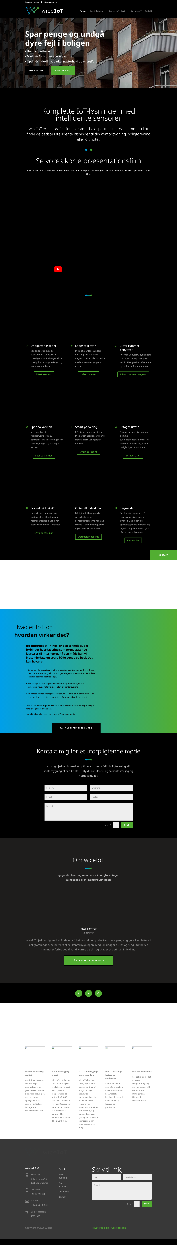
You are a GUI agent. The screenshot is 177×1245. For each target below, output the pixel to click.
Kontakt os (62, 70)
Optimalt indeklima (88, 536)
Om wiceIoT (136, 11)
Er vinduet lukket (43, 532)
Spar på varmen (44, 455)
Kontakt (148, 11)
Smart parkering (88, 451)
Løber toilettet (88, 374)
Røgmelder (133, 540)
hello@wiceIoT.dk (39, 1205)
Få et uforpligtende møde (76, 728)
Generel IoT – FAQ (117, 11)
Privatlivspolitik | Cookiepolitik (109, 1227)
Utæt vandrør (43, 374)
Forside (83, 11)
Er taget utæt (133, 455)
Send (127, 825)
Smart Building (96, 11)
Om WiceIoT (37, 70)
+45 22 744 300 (33, 2)
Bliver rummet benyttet (133, 374)
